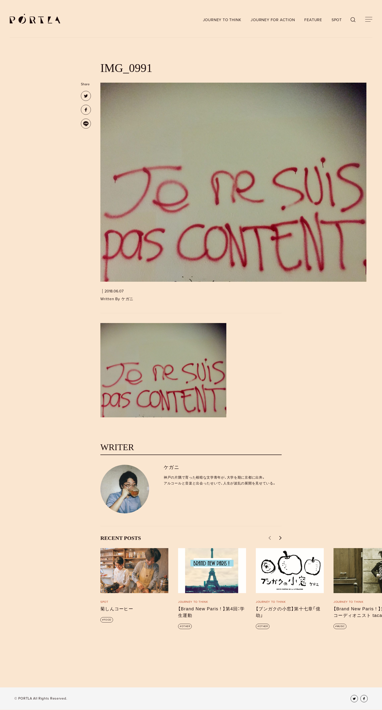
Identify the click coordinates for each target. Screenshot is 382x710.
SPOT (337, 20)
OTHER (185, 626)
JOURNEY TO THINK (222, 20)
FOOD (107, 619)
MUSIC (341, 626)
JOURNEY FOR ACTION (273, 20)
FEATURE (313, 20)
